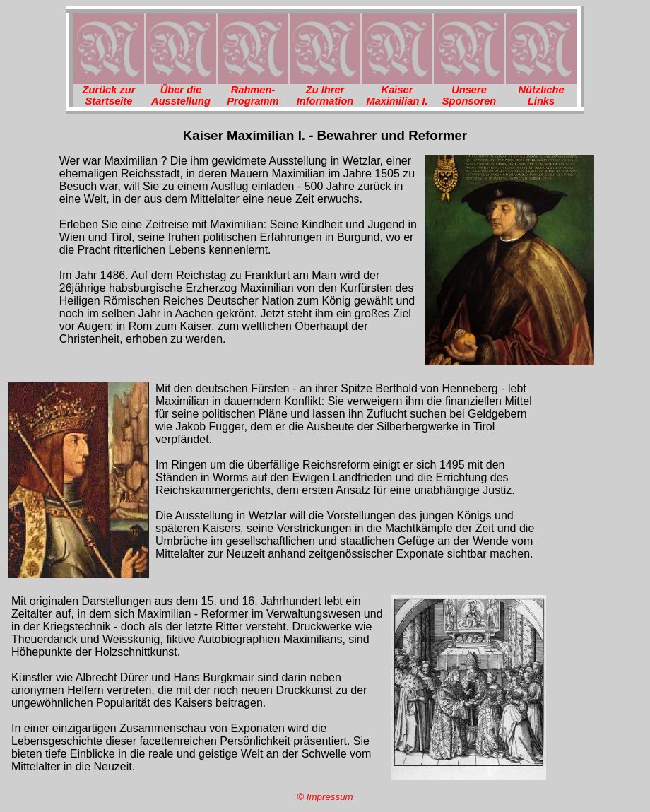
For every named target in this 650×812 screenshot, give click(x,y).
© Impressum (325, 797)
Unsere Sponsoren (469, 95)
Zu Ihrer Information (325, 95)
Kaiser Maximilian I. (396, 95)
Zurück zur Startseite (109, 95)
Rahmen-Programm (252, 95)
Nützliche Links (541, 95)
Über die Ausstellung (181, 95)
